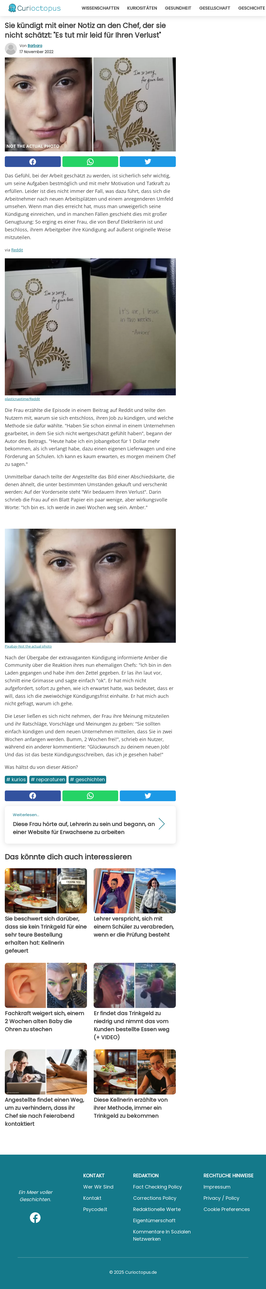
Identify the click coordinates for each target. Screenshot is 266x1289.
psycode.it (95, 1209)
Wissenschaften (100, 8)
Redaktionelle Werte (157, 1209)
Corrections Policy (154, 1198)
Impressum (217, 1186)
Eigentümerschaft (154, 1220)
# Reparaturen (48, 779)
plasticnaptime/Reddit (22, 398)
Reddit (17, 249)
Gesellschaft (214, 8)
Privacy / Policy (221, 1198)
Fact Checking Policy (157, 1186)
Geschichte (251, 8)
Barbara (35, 45)
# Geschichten (87, 779)
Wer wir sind (98, 1186)
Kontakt (92, 1198)
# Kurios (16, 779)
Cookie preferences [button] (227, 1209)
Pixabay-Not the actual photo (28, 646)
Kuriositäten (142, 8)
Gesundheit (178, 8)
